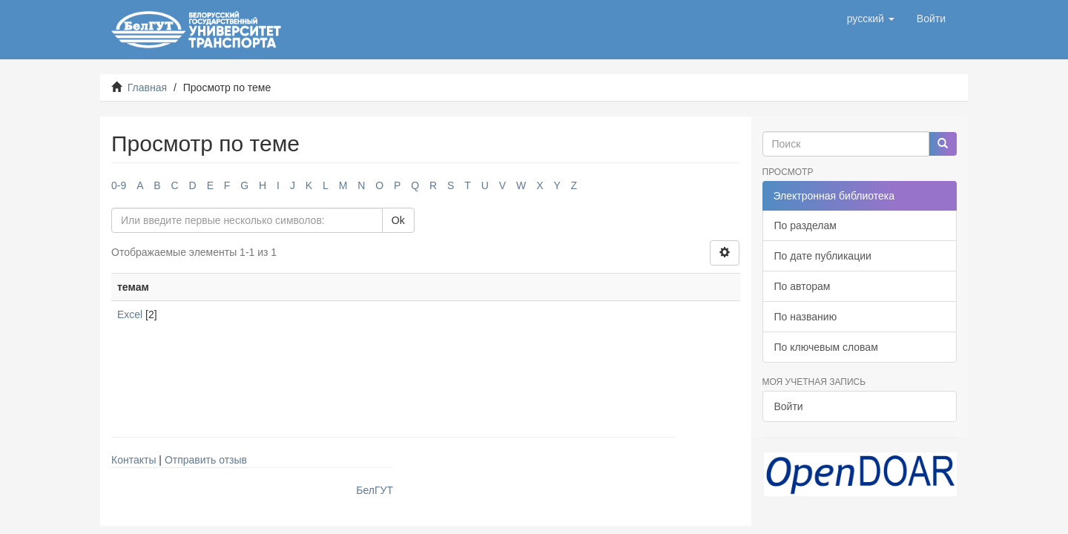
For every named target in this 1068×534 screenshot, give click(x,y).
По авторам (802, 286)
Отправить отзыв (206, 460)
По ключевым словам (826, 347)
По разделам (805, 225)
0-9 (118, 185)
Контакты (133, 460)
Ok (398, 220)
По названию (805, 317)
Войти (788, 406)
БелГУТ (374, 490)
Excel (129, 314)
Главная (147, 87)
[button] (871, 18)
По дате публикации (822, 256)
